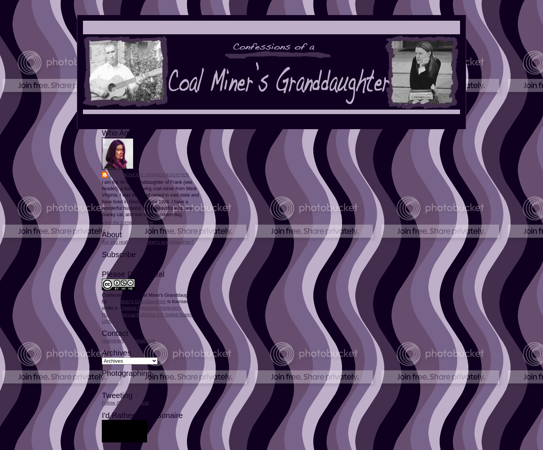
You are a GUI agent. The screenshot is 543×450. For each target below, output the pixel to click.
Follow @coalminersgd (125, 403)
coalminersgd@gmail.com (128, 340)
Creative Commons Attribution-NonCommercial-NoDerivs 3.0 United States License (147, 314)
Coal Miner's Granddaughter (149, 174)
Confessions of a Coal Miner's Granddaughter (149, 295)
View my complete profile (127, 222)
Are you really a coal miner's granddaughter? (148, 242)
